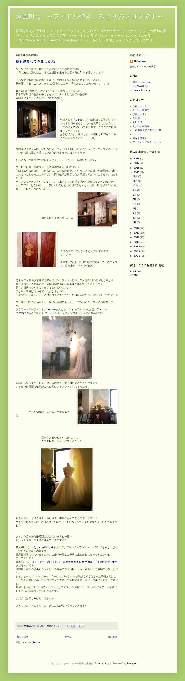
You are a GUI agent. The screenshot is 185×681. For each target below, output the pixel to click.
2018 (137, 158)
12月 (135, 176)
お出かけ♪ (138, 122)
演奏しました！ (141, 106)
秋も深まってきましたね (35, 61)
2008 (137, 255)
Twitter (134, 274)
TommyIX (100, 663)
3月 (135, 217)
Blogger (131, 663)
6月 (135, 203)
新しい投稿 (23, 636)
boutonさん (53, 309)
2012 (137, 237)
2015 (137, 172)
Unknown (140, 61)
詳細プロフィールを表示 (143, 66)
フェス (113, 262)
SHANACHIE (140, 85)
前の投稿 (112, 636)
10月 (136, 185)
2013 (137, 232)
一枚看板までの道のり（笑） (148, 130)
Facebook (135, 271)
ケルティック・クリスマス (53, 587)
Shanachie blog (142, 90)
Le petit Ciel (45, 547)
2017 (137, 163)
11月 (135, 180)
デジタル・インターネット (147, 142)
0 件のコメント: (55, 626)
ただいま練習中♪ (142, 126)
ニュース (137, 134)
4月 (135, 213)
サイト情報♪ (139, 138)
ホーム (68, 636)
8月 (135, 194)
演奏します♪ (139, 114)
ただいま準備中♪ (142, 110)
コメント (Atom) (31, 642)
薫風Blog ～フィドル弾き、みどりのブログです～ (89, 16)
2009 (137, 251)
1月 (135, 222)
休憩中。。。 (140, 118)
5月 (135, 208)
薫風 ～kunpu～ (142, 81)
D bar (79, 119)
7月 (135, 199)
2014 (137, 228)
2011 (137, 241)
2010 (137, 246)
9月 (135, 190)
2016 (137, 167)
